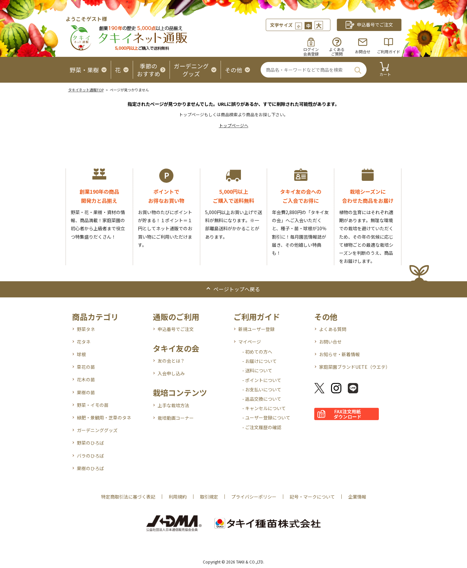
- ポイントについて (261, 380)
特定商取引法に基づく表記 (128, 496)
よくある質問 (332, 329)
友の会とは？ (171, 360)
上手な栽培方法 (173, 405)
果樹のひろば (90, 468)
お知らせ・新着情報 (339, 354)
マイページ (249, 341)
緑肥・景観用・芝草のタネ (104, 417)
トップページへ (233, 125)
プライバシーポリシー (253, 496)
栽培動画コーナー (176, 418)
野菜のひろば (90, 442)
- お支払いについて (261, 389)
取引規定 (209, 496)
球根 (81, 354)
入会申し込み (171, 373)
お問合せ (362, 51)
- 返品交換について (261, 399)
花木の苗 (86, 379)
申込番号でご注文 (176, 329)
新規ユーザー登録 (256, 329)
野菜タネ (86, 329)
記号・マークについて (312, 496)
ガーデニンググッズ (97, 430)
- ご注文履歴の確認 (261, 427)
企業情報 (357, 496)
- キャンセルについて (264, 408)
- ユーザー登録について (266, 417)
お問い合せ (330, 341)
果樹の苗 (86, 392)
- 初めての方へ (257, 351)
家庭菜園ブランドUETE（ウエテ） (354, 367)
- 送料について (257, 370)
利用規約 (178, 496)
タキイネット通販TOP (86, 89)
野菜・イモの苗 (93, 405)
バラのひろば (90, 455)
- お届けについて (259, 361)
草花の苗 (86, 367)
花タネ (83, 341)
